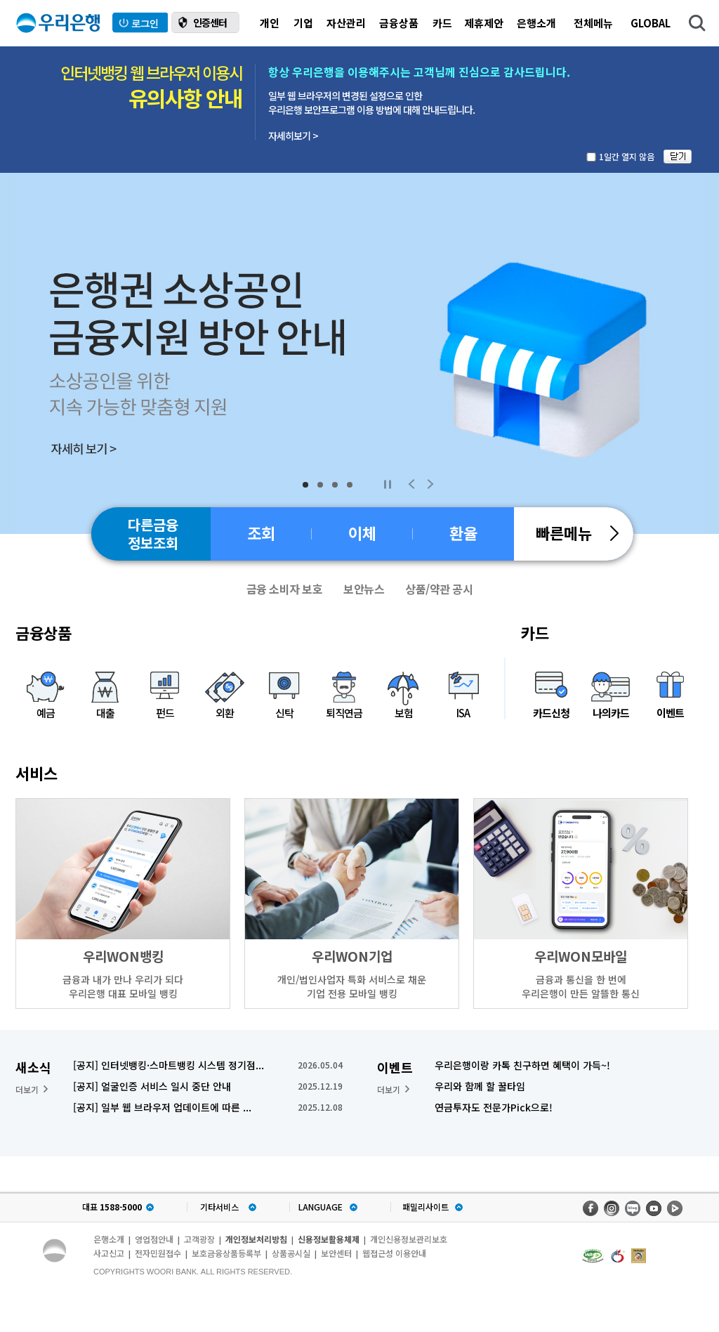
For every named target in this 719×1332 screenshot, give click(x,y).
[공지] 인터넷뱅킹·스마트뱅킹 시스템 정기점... (168, 1065)
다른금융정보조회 (153, 533)
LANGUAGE (320, 1207)
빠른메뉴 (577, 532)
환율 (463, 532)
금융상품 (398, 23)
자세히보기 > (293, 136)
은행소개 (536, 23)
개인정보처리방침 (256, 1239)
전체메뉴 (593, 23)
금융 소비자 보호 (284, 588)
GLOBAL (651, 23)
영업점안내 (154, 1239)
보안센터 (336, 1253)
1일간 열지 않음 (626, 156)
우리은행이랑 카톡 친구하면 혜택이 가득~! (522, 1065)
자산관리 (346, 23)
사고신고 (108, 1253)
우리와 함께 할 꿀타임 (480, 1086)
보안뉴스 (363, 588)
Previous (411, 484)
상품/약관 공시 (439, 588)
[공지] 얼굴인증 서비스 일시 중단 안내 (152, 1086)
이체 (362, 532)
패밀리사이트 (425, 1207)
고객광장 (199, 1239)
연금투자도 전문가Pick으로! (494, 1107)
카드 (442, 23)
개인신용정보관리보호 (408, 1239)
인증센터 (210, 22)
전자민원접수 (158, 1253)
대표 (112, 1207)
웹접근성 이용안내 (394, 1253)
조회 (261, 532)
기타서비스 (219, 1207)
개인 (269, 23)
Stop (387, 484)
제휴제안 (483, 23)
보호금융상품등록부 (226, 1253)
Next (430, 484)
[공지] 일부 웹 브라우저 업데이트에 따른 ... (162, 1107)
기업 (303, 23)
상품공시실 (291, 1253)
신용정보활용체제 (329, 1239)
